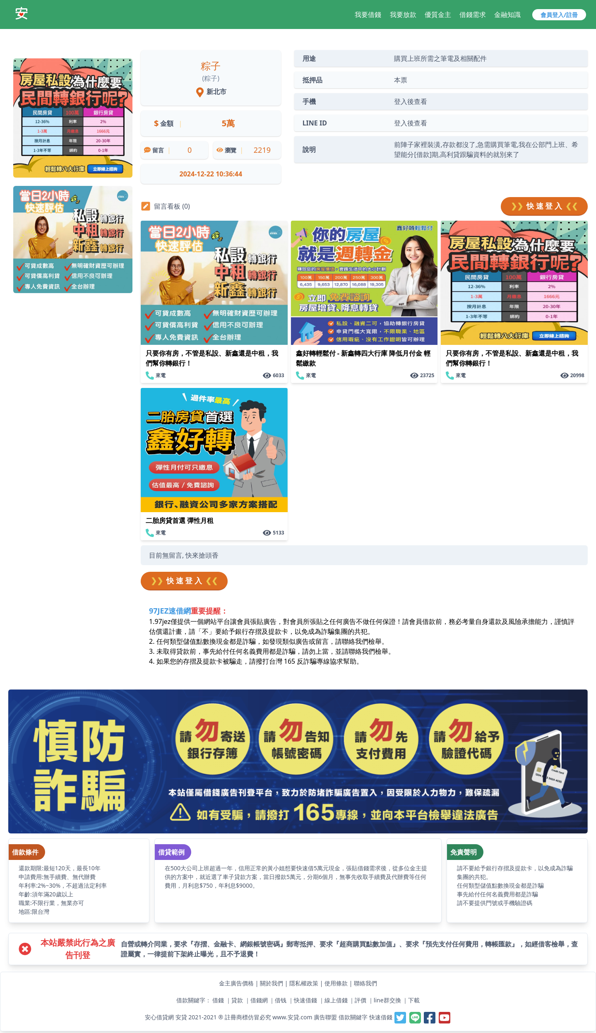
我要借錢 (368, 14)
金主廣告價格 (236, 983)
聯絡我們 (365, 983)
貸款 (237, 1000)
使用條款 (336, 983)
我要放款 (403, 14)
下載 (414, 1000)
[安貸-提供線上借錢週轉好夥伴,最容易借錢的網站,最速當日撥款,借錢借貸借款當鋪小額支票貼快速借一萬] (21, 13)
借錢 (218, 1000)
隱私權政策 (303, 983)
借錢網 (259, 1000)
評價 (360, 1000)
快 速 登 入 (544, 206)
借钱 (280, 1000)
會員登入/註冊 (559, 15)
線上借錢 (336, 1000)
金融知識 (507, 14)
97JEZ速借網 (170, 611)
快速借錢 (305, 1000)
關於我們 (271, 983)
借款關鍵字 (353, 1017)
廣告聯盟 (325, 1017)
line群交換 (387, 1000)
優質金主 (438, 14)
